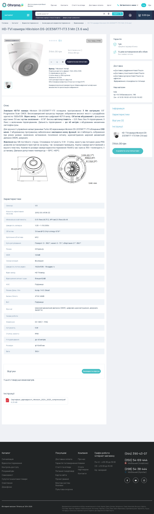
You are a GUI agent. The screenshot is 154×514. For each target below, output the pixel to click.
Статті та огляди (78, 5)
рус (149, 5)
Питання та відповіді (61, 471)
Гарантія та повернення (63, 463)
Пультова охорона (60, 487)
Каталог (17, 23)
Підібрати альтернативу (77, 62)
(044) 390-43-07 (136, 453)
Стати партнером (84, 467)
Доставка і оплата (96, 5)
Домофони (7, 487)
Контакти (64, 5)
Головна (7, 23)
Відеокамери (80, 23)
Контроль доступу (10, 467)
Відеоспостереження (32, 23)
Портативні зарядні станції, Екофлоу (48, 18)
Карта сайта (57, 475)
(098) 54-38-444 (136, 469)
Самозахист (7, 475)
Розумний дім (8, 471)
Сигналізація (7, 459)
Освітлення (7, 483)
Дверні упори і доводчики (71, 18)
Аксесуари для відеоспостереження (58, 23)
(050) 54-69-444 (136, 460)
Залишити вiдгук (91, 371)
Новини (79, 463)
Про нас (54, 5)
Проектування (58, 479)
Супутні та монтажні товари (14, 479)
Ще (109, 5)
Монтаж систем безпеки (63, 483)
